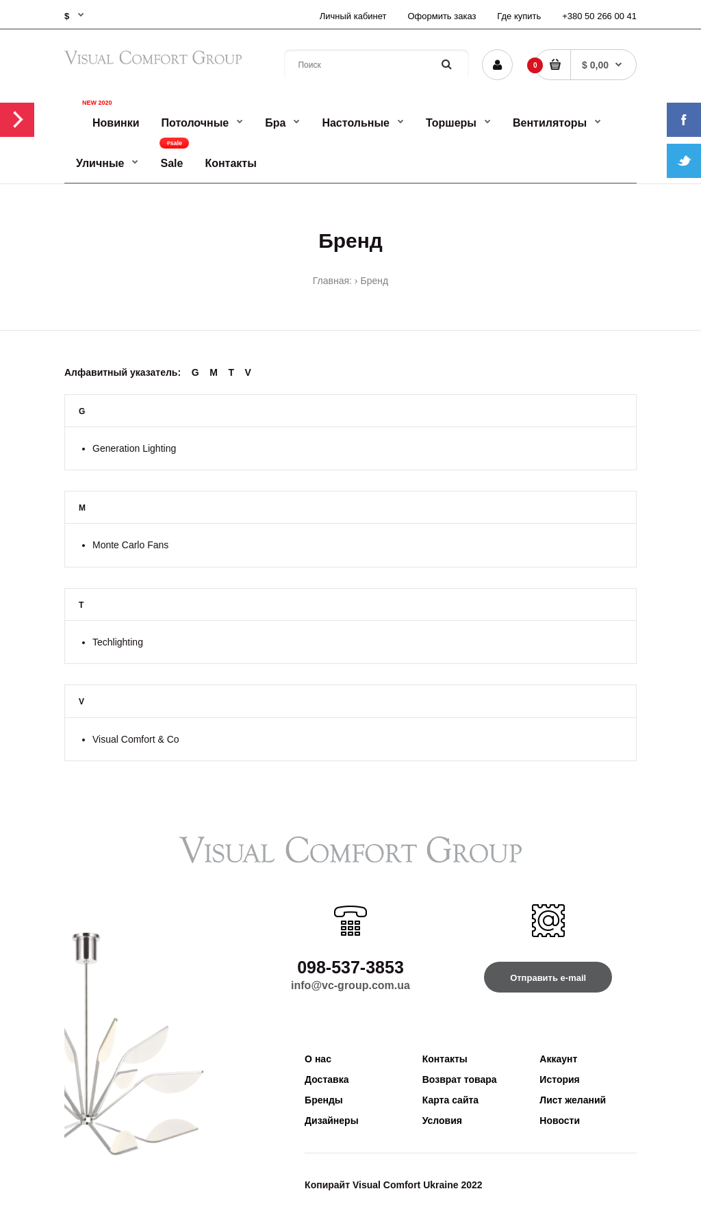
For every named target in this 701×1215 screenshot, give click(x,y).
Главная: (332, 280)
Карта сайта (450, 1100)
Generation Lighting (134, 448)
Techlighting (117, 642)
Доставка (326, 1079)
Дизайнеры (332, 1120)
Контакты (445, 1058)
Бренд (375, 280)
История (559, 1079)
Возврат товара (459, 1079)
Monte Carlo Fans (130, 544)
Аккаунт (558, 1058)
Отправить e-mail (548, 978)
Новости (559, 1120)
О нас (318, 1058)
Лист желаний (572, 1100)
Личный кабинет (353, 16)
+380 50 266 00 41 (599, 16)
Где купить (519, 16)
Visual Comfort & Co (135, 739)
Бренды (324, 1100)
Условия (442, 1120)
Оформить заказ (441, 16)
